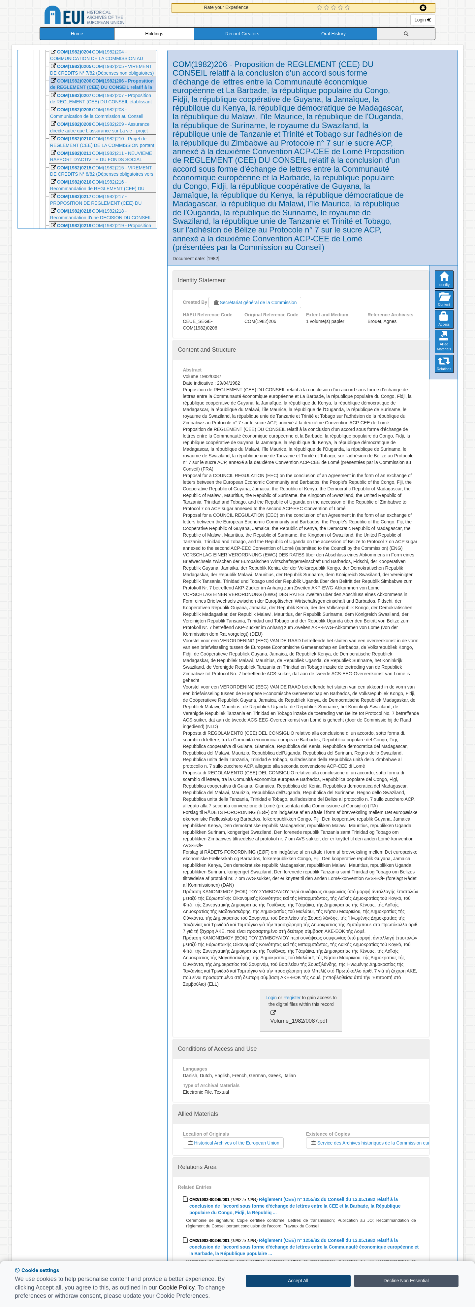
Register (292, 997)
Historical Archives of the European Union (233, 1143)
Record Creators (242, 33)
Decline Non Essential (406, 1280)
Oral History (333, 33)
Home (77, 33)
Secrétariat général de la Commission (255, 302)
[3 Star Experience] (334, 8)
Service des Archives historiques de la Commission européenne (377, 1143)
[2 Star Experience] (327, 8)
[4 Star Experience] (341, 8)
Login (423, 19)
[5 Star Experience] (348, 8)
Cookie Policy (176, 1287)
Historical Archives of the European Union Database (103, 16)
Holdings (154, 33)
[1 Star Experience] (320, 8)
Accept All (298, 1280)
